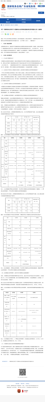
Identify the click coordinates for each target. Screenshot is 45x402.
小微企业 (7, 16)
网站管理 (22, 383)
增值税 (4, 16)
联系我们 (27, 383)
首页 (8, 19)
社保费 (11, 16)
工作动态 (24, 22)
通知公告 (8, 22)
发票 (13, 16)
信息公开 (24, 19)
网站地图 (17, 383)
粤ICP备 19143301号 (21, 387)
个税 (2, 16)
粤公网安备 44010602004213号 (32, 387)
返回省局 (38, 20)
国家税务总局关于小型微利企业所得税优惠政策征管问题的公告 (22, 361)
